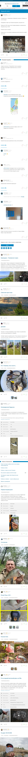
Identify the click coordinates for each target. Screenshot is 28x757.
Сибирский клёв (6, 180)
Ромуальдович (6, 227)
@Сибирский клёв (7, 205)
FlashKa (4, 78)
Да (15, 6)
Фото (2, 368)
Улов (5, 368)
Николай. (5, 288)
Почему (22, 196)
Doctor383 (5, 254)
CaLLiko (4, 62)
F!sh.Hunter (5, 14)
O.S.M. (4, 591)
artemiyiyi (5, 403)
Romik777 (6, 123)
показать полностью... (5, 270)
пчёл (4, 137)
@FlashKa (6, 94)
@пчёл (5, 153)
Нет (8, 6)
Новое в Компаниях (7, 461)
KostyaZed (5, 729)
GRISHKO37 (5, 538)
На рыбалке (6, 544)
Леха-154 (5, 361)
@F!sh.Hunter (6, 126)
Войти (7, 245)
